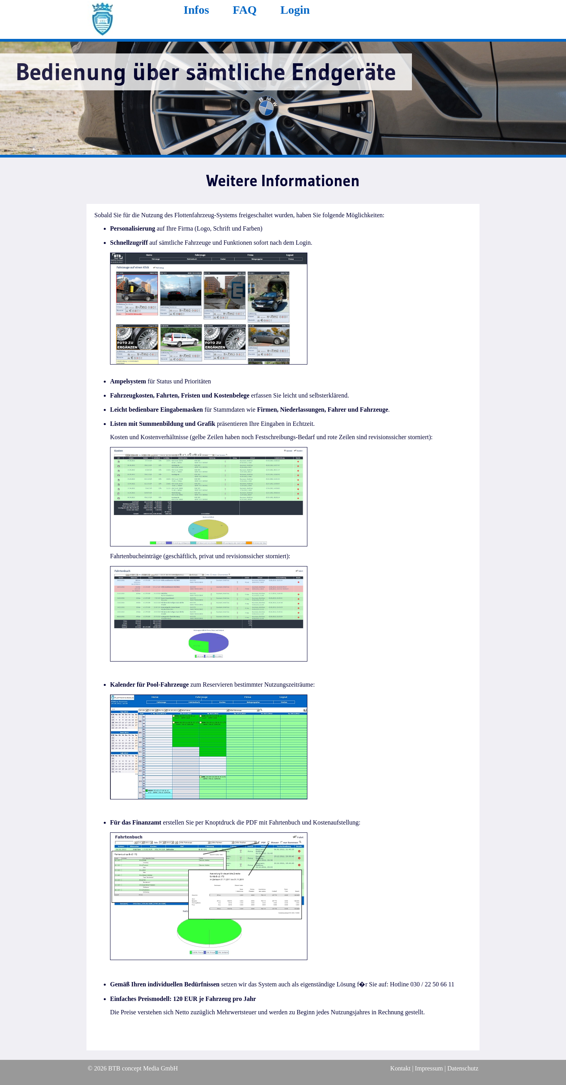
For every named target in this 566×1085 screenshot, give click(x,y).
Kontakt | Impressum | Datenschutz (434, 1068)
